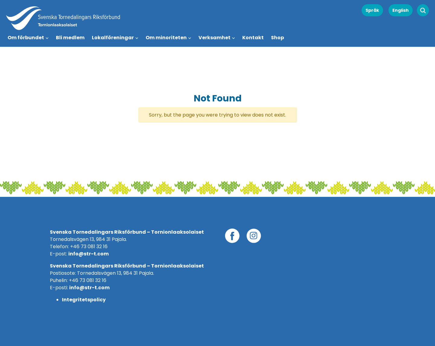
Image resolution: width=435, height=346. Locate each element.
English (400, 10)
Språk (372, 10)
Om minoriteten (166, 37)
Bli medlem (70, 37)
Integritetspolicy (84, 299)
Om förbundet (26, 37)
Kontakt (253, 37)
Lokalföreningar (113, 37)
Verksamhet (214, 37)
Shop (277, 37)
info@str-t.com (88, 253)
